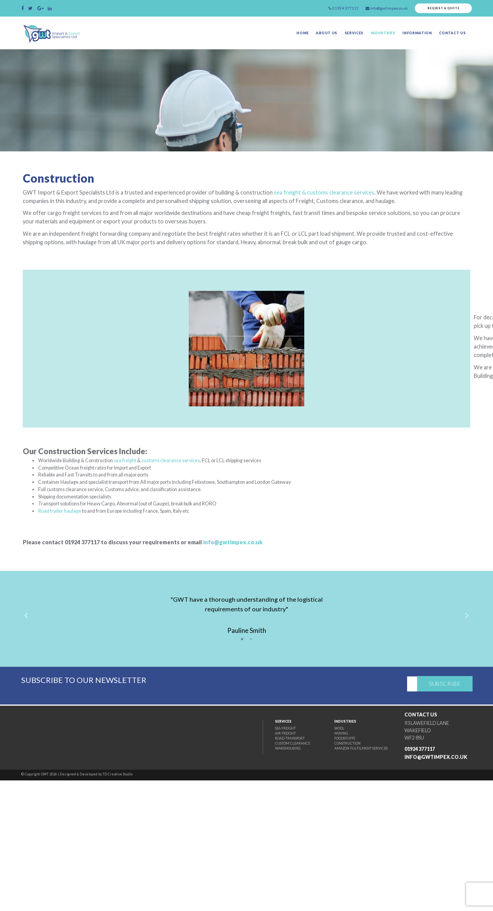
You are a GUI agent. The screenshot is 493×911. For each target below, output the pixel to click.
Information (409, 38)
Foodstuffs (326, 865)
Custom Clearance (263, 871)
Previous (34, 734)
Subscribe (449, 811)
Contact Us (451, 38)
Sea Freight (256, 853)
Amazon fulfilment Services (344, 877)
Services (332, 38)
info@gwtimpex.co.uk (296, 651)
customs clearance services (226, 557)
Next (458, 734)
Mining (321, 859)
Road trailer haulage (91, 617)
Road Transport (261, 865)
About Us (299, 38)
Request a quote (436, 10)
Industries (367, 38)
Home (270, 38)
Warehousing (258, 877)
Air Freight (255, 859)
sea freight (171, 557)
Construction (329, 871)
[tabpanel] (246, 734)
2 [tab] (251, 763)
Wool (319, 853)
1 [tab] (242, 763)
